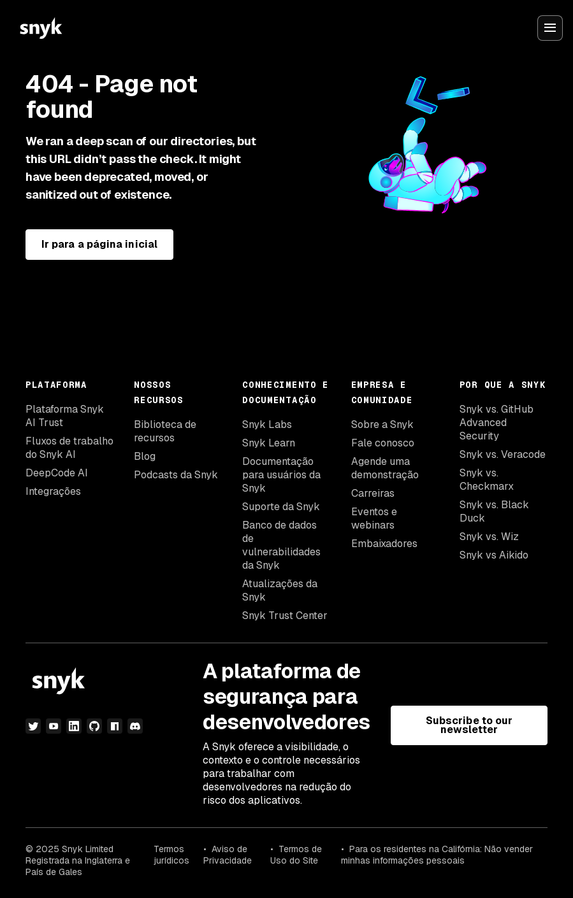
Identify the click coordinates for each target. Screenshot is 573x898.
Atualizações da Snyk (279, 590)
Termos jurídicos (171, 854)
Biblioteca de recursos (165, 431)
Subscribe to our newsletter (469, 725)
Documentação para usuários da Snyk (281, 475)
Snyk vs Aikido (494, 555)
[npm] (114, 726)
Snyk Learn (268, 443)
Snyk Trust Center (285, 615)
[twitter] (33, 726)
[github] (94, 726)
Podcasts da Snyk (176, 474)
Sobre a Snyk (382, 424)
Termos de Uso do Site (296, 854)
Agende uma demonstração (385, 468)
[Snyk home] (40, 28)
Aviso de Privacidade (227, 854)
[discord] (135, 726)
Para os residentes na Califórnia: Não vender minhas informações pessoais (437, 854)
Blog (145, 456)
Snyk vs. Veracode (503, 454)
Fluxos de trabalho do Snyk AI (69, 447)
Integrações (53, 491)
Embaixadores (384, 543)
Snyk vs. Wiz (489, 536)
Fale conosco (382, 443)
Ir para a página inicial (99, 244)
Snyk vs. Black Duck (494, 511)
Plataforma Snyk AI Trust (64, 416)
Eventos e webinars (374, 518)
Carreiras (373, 493)
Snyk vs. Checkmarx (487, 479)
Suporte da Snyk (281, 506)
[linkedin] (74, 726)
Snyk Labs (267, 424)
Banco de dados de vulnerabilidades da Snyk (281, 545)
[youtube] (53, 726)
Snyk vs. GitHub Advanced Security (496, 423)
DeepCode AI (56, 473)
